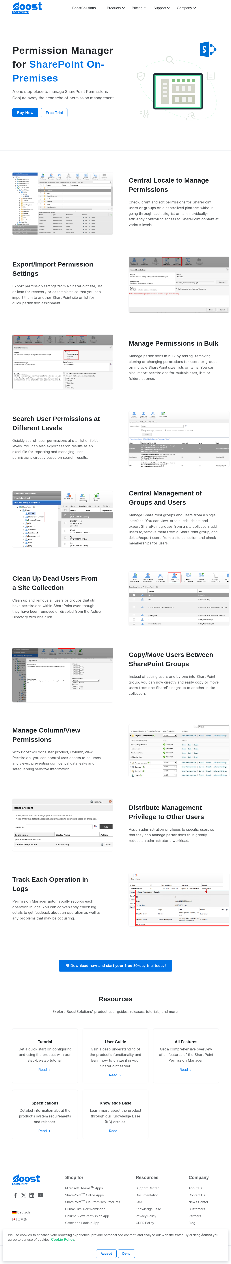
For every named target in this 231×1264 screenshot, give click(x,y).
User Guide (115, 1042)
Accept (106, 1253)
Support (159, 8)
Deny (126, 1253)
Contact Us (197, 1195)
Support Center (147, 1188)
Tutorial (45, 1042)
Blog (192, 1223)
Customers (197, 1209)
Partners (195, 1216)
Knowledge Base (115, 1103)
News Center (198, 1202)
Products (114, 8)
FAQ (139, 1202)
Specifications (45, 1103)
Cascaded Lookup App (82, 1223)
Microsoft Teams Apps (84, 1188)
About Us (195, 1188)
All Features (186, 1042)
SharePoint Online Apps (84, 1195)
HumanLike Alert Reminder (85, 1209)
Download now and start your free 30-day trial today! (115, 965)
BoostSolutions (84, 8)
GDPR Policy (145, 1223)
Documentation (147, 1195)
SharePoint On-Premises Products (92, 1202)
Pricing (137, 8)
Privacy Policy (146, 1216)
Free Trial (54, 113)
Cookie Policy (62, 1239)
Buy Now (25, 113)
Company (184, 8)
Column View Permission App (87, 1216)
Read (44, 1069)
